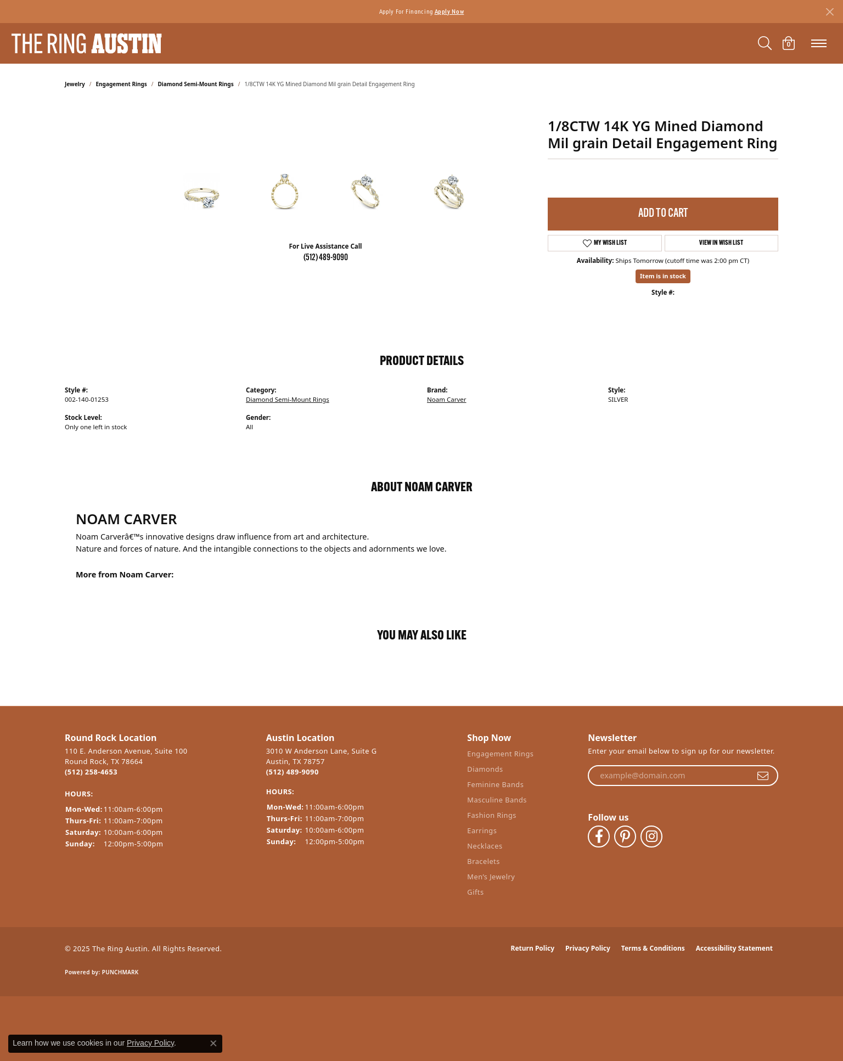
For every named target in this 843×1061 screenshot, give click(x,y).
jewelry (75, 84)
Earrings (482, 830)
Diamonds (485, 769)
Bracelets (483, 861)
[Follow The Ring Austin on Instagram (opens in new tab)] (651, 836)
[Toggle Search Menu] (765, 43)
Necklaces (484, 846)
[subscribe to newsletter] (763, 775)
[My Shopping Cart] (789, 43)
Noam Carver (447, 399)
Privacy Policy (587, 948)
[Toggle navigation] (819, 43)
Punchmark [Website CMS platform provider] (120, 972)
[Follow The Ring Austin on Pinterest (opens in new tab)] (625, 836)
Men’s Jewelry (491, 877)
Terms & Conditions (653, 948)
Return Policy (533, 948)
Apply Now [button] (449, 11)
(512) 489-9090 (326, 258)
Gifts (475, 892)
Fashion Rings (491, 815)
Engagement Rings (121, 84)
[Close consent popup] (213, 1043)
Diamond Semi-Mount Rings (196, 84)
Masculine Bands (497, 800)
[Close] (829, 12)
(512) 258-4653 (91, 772)
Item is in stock (663, 276)
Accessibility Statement (734, 948)
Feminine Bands (495, 784)
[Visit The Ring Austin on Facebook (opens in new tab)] (599, 836)
